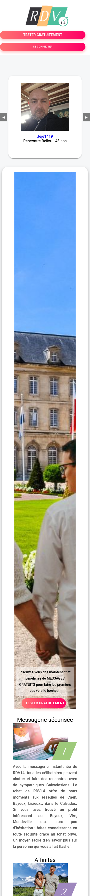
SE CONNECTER (43, 46)
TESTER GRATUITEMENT (42, 35)
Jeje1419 (45, 136)
